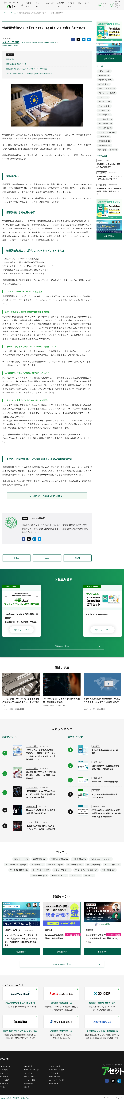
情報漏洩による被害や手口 (16, 64)
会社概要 (16, 1106)
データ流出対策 (50, 42)
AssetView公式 (5, 1106)
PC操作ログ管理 (105, 80)
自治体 (113, 150)
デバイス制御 (37, 42)
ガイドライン (70, 4)
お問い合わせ (25, 1106)
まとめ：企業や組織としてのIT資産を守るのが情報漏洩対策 (29, 73)
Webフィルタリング (106, 88)
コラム (13, 13)
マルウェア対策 (49, 4)
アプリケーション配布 (106, 93)
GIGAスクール (104, 71)
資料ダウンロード (21, 629)
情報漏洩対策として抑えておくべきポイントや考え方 (26, 69)
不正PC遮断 (103, 137)
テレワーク (86, 4)
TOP (5, 13)
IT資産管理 (103, 75)
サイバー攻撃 (38, 4)
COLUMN (4, 1067)
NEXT (77, 558)
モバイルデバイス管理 (106, 132)
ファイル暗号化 (105, 123)
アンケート (103, 97)
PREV (16, 558)
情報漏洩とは (11, 59)
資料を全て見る (62, 646)
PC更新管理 (28, 4)
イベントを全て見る (62, 972)
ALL (21, 5)
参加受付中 (109, 58)
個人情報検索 (104, 141)
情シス (78, 4)
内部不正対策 (60, 4)
